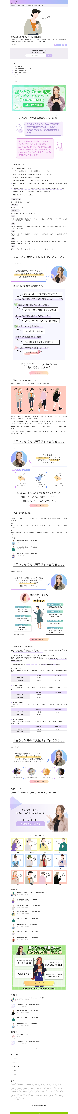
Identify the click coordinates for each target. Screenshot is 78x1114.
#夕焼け (26, 1088)
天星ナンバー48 (18, 81)
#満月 (13, 1085)
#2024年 (60, 1095)
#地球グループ (49, 1088)
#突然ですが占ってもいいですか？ (39, 1095)
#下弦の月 (28, 1085)
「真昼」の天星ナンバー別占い (20, 72)
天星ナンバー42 (18, 76)
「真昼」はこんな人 (17, 66)
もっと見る (39, 1048)
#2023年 (52, 1095)
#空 (41, 1085)
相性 (14, 1075)
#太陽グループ (60, 1088)
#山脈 (46, 1085)
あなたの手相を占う (39, 505)
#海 (58, 1085)
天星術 (14, 1062)
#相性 (33, 1092)
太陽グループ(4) (42, 792)
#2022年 (14, 1095)
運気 (14, 1071)
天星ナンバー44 (18, 79)
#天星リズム (25, 1092)
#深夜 (32, 1088)
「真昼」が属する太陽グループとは (21, 68)
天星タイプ (15, 1067)
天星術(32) (14, 792)
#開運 (21, 1095)
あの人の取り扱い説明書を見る (39, 639)
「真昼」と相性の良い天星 (19, 70)
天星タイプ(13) (24, 792)
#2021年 (59, 1092)
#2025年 (14, 1099)
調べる (49, 55)
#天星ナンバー (15, 1092)
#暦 (26, 1095)
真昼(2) (33, 792)
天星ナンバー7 (18, 74)
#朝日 (13, 1088)
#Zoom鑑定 (41, 1092)
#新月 (36, 1085)
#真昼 (19, 1088)
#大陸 (52, 1085)
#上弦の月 (20, 1085)
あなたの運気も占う (39, 781)
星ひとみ (14, 1058)
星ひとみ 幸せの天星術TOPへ (39, 1105)
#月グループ (40, 1088)
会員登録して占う (39, 373)
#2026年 (22, 1099)
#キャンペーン (50, 1092)
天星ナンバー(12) (53, 792)
